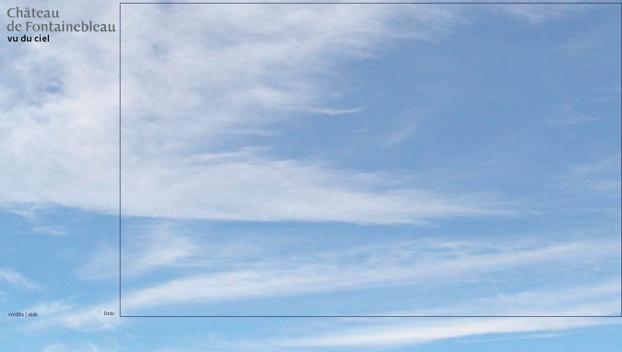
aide (33, 314)
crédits (16, 314)
